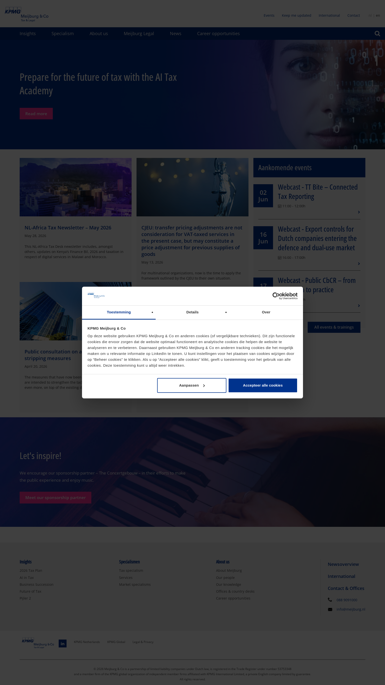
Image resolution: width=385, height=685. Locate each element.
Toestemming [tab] (119, 312)
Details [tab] (192, 312)
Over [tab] (266, 312)
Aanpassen (192, 385)
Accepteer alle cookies (263, 385)
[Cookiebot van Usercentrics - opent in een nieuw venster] (276, 296)
